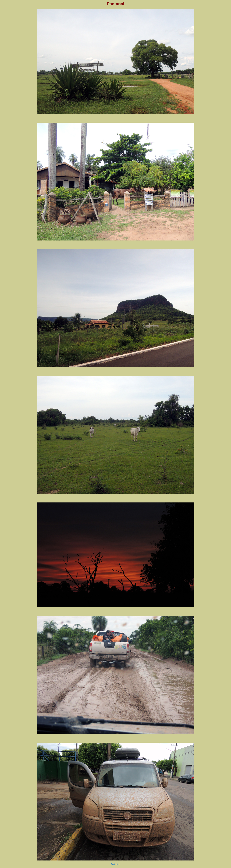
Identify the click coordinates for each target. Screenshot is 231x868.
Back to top (115, 864)
